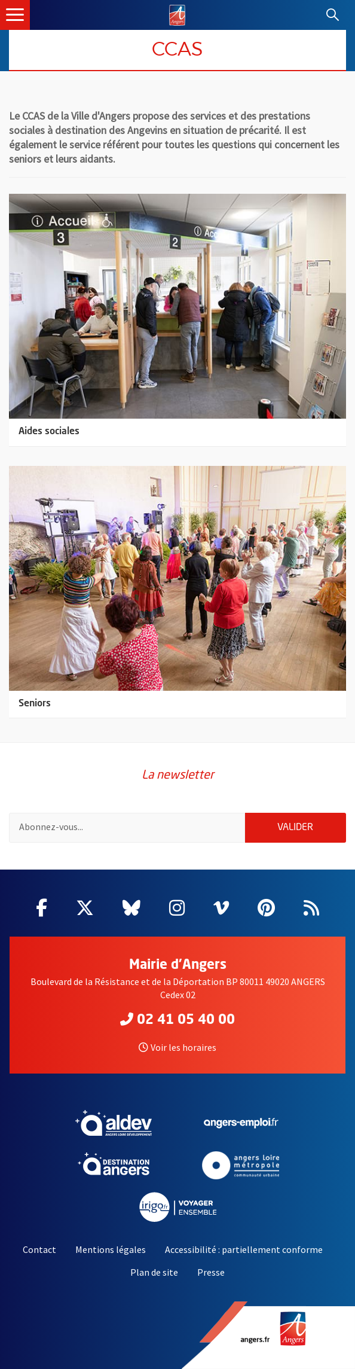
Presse (211, 1272)
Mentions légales (110, 1249)
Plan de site (154, 1272)
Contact (39, 1249)
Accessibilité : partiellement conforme (244, 1249)
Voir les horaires (177, 1047)
